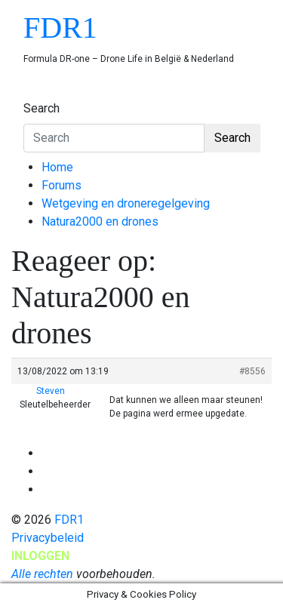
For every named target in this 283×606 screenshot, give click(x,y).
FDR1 (60, 28)
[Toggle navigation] (33, 94)
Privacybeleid (47, 538)
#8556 (252, 371)
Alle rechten (42, 574)
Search (41, 108)
